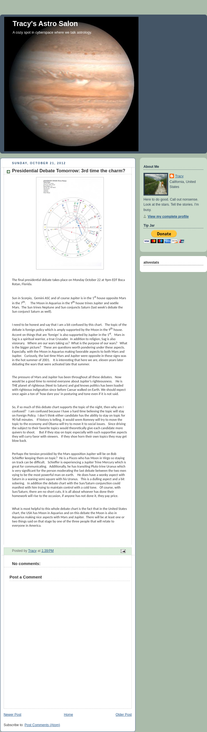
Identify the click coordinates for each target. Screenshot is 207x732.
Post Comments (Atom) (42, 725)
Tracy (179, 176)
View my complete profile (168, 217)
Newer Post (12, 715)
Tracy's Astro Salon (45, 23)
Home (68, 715)
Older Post (124, 715)
